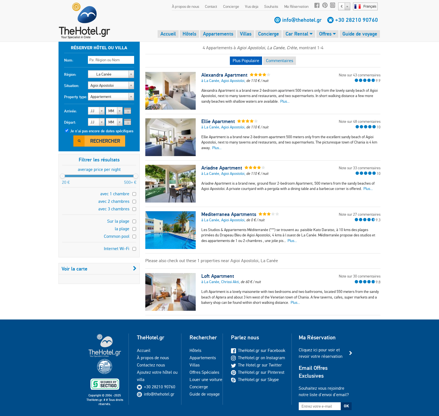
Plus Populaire (246, 60)
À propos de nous (185, 6)
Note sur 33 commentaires (359, 167)
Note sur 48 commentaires (359, 121)
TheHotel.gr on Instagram (258, 357)
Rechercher (105, 141)
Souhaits (271, 6)
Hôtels (189, 33)
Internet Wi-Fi (116, 248)
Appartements (218, 33)
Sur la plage (118, 221)
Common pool (116, 236)
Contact (211, 6)
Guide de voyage (359, 33)
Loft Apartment (217, 276)
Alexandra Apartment (224, 75)
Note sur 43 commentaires (359, 74)
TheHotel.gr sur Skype (255, 379)
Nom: (68, 60)
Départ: (70, 122)
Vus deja (251, 6)
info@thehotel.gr (302, 19)
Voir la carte (99, 268)
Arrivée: (70, 111)
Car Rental (299, 33)
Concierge (231, 6)
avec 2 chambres (113, 201)
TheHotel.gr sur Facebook (258, 350)
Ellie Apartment (218, 121)
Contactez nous (151, 365)
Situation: (71, 85)
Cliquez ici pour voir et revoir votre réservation (320, 353)
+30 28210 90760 (356, 19)
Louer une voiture (206, 379)
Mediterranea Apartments (228, 214)
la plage (122, 228)
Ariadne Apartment (221, 168)
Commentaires (279, 60)
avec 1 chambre (114, 193)
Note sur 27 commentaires (359, 214)
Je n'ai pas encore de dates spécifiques (101, 130)
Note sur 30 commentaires (359, 276)
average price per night (99, 169)
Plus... (284, 101)
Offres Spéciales (204, 372)
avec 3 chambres (113, 208)
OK (346, 405)
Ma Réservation (296, 6)
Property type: (75, 96)
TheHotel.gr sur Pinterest (257, 372)
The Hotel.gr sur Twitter (256, 365)
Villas (245, 33)
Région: (70, 74)
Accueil (168, 33)
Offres (327, 33)
